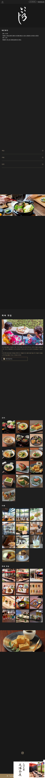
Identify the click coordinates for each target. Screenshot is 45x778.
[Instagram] (22, 753)
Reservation (41, 1)
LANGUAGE (33, 1)
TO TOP (23, 761)
